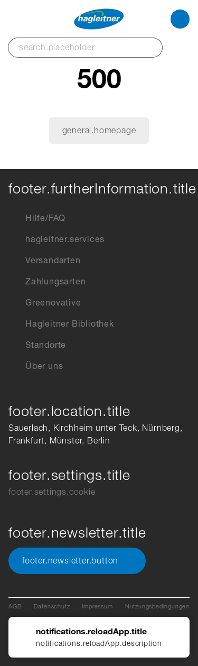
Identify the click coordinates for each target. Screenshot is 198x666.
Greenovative (44, 303)
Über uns (35, 366)
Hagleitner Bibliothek (61, 324)
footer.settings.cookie (52, 492)
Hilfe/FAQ (36, 218)
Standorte (37, 345)
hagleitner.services (56, 239)
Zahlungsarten (47, 281)
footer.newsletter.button (77, 561)
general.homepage (99, 130)
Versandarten (44, 260)
